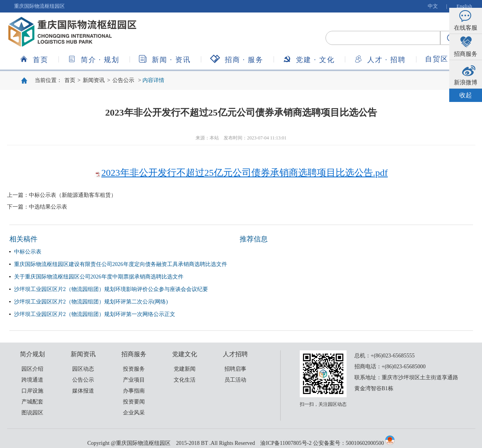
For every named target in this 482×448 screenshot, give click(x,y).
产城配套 (32, 402)
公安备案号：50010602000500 (348, 443)
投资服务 (134, 369)
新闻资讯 (165, 59)
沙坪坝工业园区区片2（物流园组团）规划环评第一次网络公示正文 (94, 314)
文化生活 (185, 380)
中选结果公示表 (48, 207)
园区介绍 (32, 369)
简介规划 (94, 59)
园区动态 (83, 369)
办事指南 (134, 391)
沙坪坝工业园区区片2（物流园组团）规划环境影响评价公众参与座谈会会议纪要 (111, 289)
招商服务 (237, 59)
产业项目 (134, 380)
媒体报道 (83, 391)
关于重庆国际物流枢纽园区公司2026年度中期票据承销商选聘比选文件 (98, 277)
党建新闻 (185, 369)
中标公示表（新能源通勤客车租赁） (72, 195)
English (464, 6)
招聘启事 (235, 369)
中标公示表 (27, 252)
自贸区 (436, 59)
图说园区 (32, 413)
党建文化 (309, 59)
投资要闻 (134, 402)
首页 (34, 59)
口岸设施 (32, 391)
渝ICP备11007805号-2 (285, 443)
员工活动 (235, 380)
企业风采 (134, 413)
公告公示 (123, 80)
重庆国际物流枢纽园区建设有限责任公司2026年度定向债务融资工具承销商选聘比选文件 (120, 264)
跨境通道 (32, 380)
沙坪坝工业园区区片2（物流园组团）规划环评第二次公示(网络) (91, 302)
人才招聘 (380, 59)
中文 (433, 6)
